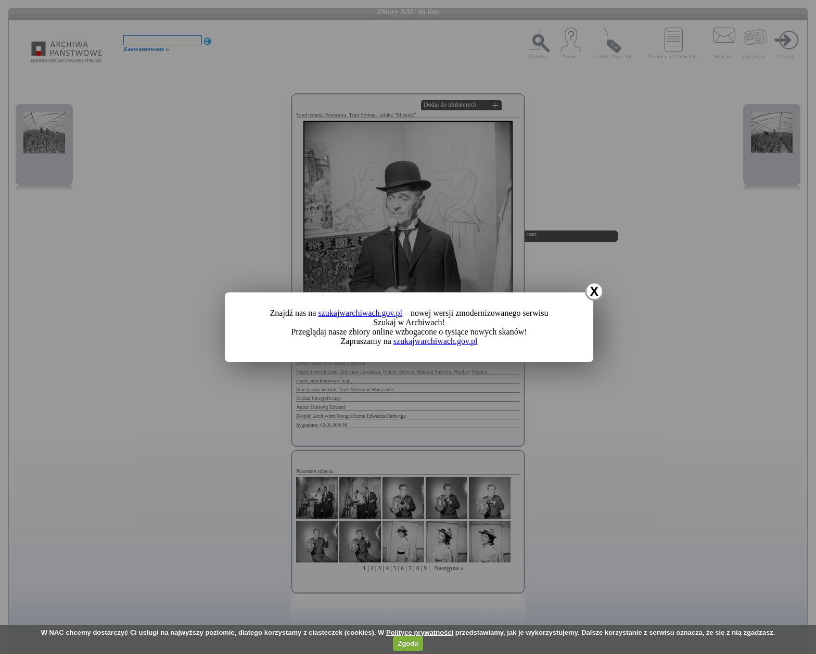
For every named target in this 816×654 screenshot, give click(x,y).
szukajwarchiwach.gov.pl (360, 313)
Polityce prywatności (419, 632)
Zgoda (408, 643)
